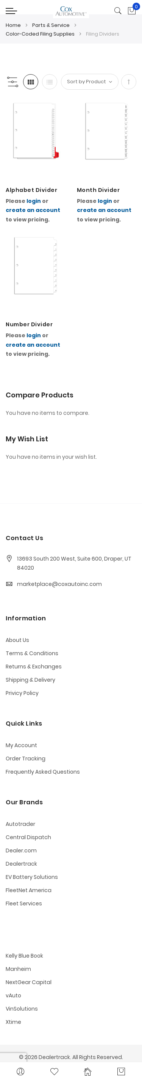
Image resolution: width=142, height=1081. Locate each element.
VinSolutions (22, 1008)
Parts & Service (51, 25)
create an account (33, 210)
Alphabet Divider (31, 190)
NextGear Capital (28, 982)
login (34, 201)
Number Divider (29, 324)
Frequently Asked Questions (43, 772)
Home (14, 25)
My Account (21, 745)
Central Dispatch (28, 837)
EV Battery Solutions (32, 877)
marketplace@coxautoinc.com (59, 584)
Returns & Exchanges (34, 666)
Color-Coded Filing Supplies (41, 33)
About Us (17, 640)
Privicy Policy (22, 693)
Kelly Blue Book (24, 956)
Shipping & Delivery (30, 680)
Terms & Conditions (32, 653)
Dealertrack (21, 864)
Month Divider (98, 190)
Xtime (13, 1022)
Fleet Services (24, 903)
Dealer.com (21, 850)
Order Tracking (25, 758)
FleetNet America (28, 890)
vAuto (13, 995)
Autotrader (20, 824)
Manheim (18, 969)
